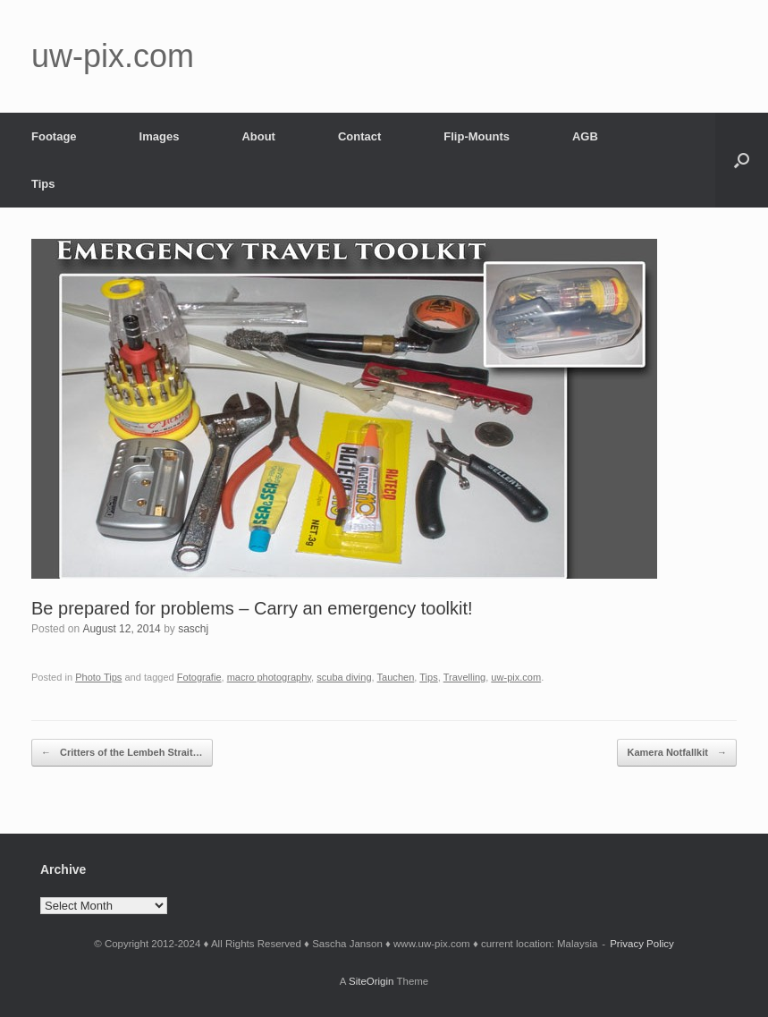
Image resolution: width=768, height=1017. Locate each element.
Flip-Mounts (476, 136)
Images (159, 136)
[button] (741, 160)
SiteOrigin (371, 981)
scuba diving (343, 677)
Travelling (464, 677)
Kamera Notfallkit (677, 752)
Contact (359, 136)
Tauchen (396, 677)
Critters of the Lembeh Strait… (122, 752)
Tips (43, 184)
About (258, 136)
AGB (585, 136)
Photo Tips (98, 677)
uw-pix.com (516, 677)
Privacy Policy (642, 943)
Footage (54, 136)
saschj (193, 629)
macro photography (269, 677)
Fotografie (199, 677)
